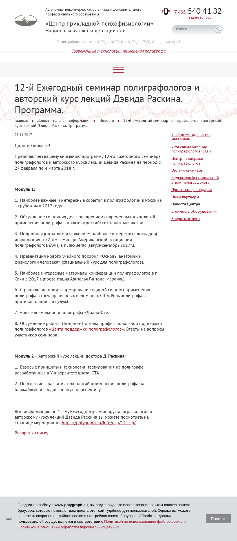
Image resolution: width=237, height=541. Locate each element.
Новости (106, 120)
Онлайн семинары (187, 170)
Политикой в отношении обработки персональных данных (68, 527)
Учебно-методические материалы (191, 137)
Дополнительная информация (63, 120)
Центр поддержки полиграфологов (187, 161)
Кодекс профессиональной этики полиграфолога (195, 180)
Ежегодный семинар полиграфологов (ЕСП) (191, 149)
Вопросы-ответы (185, 218)
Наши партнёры (185, 196)
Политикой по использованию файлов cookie (143, 521)
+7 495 (197, 12)
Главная (21, 120)
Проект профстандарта (191, 189)
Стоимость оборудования (194, 211)
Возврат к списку (31, 433)
